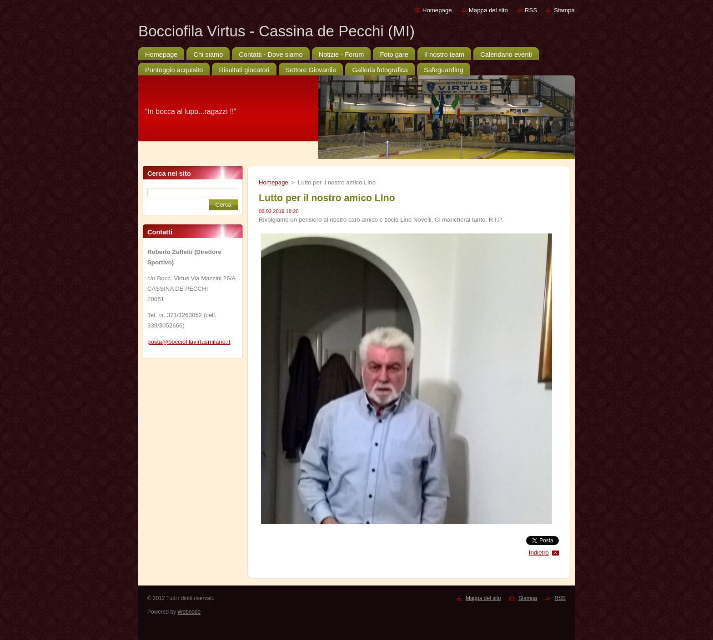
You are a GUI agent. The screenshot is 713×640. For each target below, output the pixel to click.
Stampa (564, 10)
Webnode (189, 612)
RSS (531, 10)
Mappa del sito (488, 10)
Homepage (437, 10)
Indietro (539, 552)
